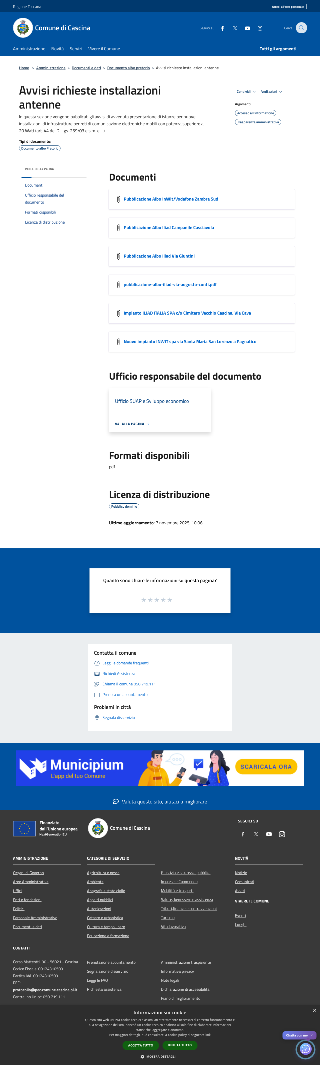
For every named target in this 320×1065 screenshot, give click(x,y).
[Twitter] (231, 27)
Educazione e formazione (108, 936)
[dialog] (160, 1035)
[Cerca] (301, 28)
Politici (18, 909)
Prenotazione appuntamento (111, 962)
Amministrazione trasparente (186, 962)
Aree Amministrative (30, 882)
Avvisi (240, 891)
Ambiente (95, 882)
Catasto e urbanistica (105, 918)
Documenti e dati (86, 68)
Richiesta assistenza (104, 989)
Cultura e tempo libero (106, 927)
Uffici (17, 891)
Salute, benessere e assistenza (187, 899)
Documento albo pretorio (128, 68)
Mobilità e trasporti (177, 890)
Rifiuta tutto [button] (180, 1045)
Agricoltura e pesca (103, 873)
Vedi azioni (272, 92)
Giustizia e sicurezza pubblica (185, 872)
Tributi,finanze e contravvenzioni (189, 908)
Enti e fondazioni (27, 900)
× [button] (314, 1010)
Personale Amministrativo (35, 918)
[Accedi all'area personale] (288, 7)
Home (24, 68)
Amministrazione (51, 68)
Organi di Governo (28, 873)
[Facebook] (219, 27)
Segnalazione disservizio (107, 971)
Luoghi (240, 924)
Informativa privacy (177, 971)
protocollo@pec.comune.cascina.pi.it (45, 990)
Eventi (240, 915)
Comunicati (244, 882)
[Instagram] (257, 27)
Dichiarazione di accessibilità (185, 989)
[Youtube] (244, 27)
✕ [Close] (311, 1035)
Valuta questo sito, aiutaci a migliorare (160, 801)
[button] (160, 1056)
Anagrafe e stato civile (106, 891)
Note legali (170, 980)
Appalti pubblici (100, 900)
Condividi (247, 92)
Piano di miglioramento (180, 998)
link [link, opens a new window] (208, 1035)
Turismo (167, 917)
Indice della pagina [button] (39, 169)
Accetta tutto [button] (140, 1045)
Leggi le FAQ (97, 980)
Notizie (241, 873)
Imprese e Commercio (179, 881)
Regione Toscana (27, 7)
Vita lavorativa (173, 926)
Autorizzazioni (99, 909)
